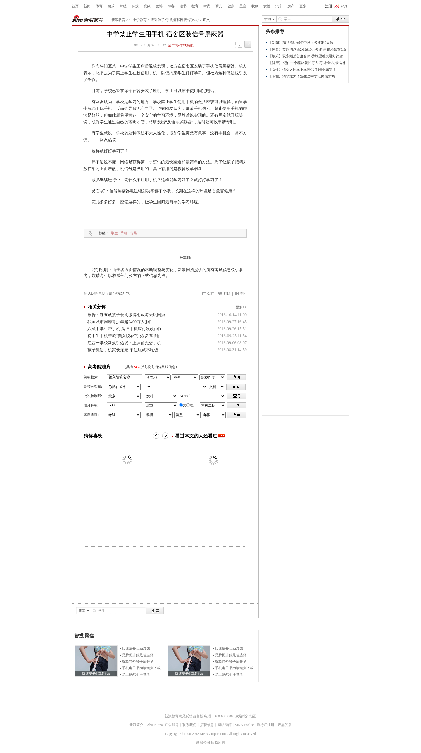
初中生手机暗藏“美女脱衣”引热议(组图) (123, 336)
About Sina (155, 725)
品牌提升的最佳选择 (137, 655)
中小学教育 (138, 20)
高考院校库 (99, 366)
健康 (230, 6)
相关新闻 (97, 306)
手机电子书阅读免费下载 (141, 668)
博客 (171, 6)
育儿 (218, 6)
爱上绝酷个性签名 (136, 674)
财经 (123, 6)
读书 (183, 6)
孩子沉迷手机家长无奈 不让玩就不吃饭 (122, 350)
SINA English (245, 725)
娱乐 (111, 6)
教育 (195, 6)
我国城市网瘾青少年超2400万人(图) (119, 322)
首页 (75, 6)
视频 (147, 6)
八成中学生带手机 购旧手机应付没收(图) (124, 329)
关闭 (243, 294)
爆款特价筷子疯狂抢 (137, 661)
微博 (159, 6)
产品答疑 (285, 725)
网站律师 (225, 725)
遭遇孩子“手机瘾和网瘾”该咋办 (175, 20)
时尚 (206, 6)
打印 (227, 294)
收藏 (254, 6)
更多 (302, 6)
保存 (210, 294)
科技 (135, 6)
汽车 (278, 6)
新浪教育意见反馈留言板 (184, 716)
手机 (123, 233)
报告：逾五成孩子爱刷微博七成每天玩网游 (126, 315)
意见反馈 (91, 294)
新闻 (87, 6)
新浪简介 (136, 725)
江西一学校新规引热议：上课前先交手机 (124, 343)
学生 (114, 233)
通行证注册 (265, 725)
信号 (133, 233)
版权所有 (218, 742)
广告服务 (172, 725)
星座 (242, 6)
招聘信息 (207, 725)
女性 (266, 6)
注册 (328, 6)
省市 (148, 387)
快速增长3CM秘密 (136, 649)
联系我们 (189, 725)
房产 (290, 6)
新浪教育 (118, 20)
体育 (99, 6)
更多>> (241, 307)
